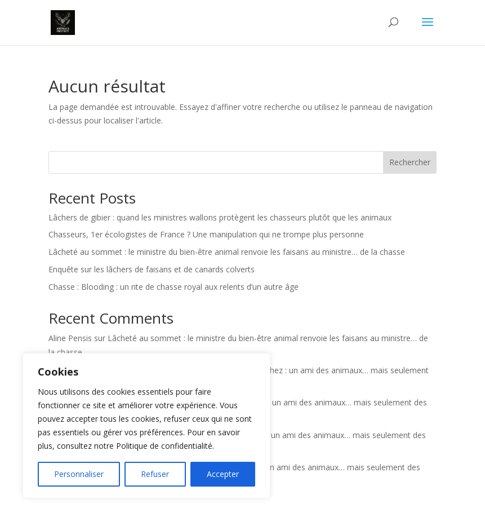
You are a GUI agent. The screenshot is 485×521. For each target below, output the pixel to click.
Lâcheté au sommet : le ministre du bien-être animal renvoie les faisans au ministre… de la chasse (226, 251)
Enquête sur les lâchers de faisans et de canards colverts (151, 269)
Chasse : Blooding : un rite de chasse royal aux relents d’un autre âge (173, 286)
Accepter (223, 474)
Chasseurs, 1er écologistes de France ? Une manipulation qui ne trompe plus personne (206, 234)
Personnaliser (79, 474)
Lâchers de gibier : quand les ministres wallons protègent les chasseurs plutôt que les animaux (219, 217)
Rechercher (409, 162)
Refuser (155, 474)
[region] (146, 425)
